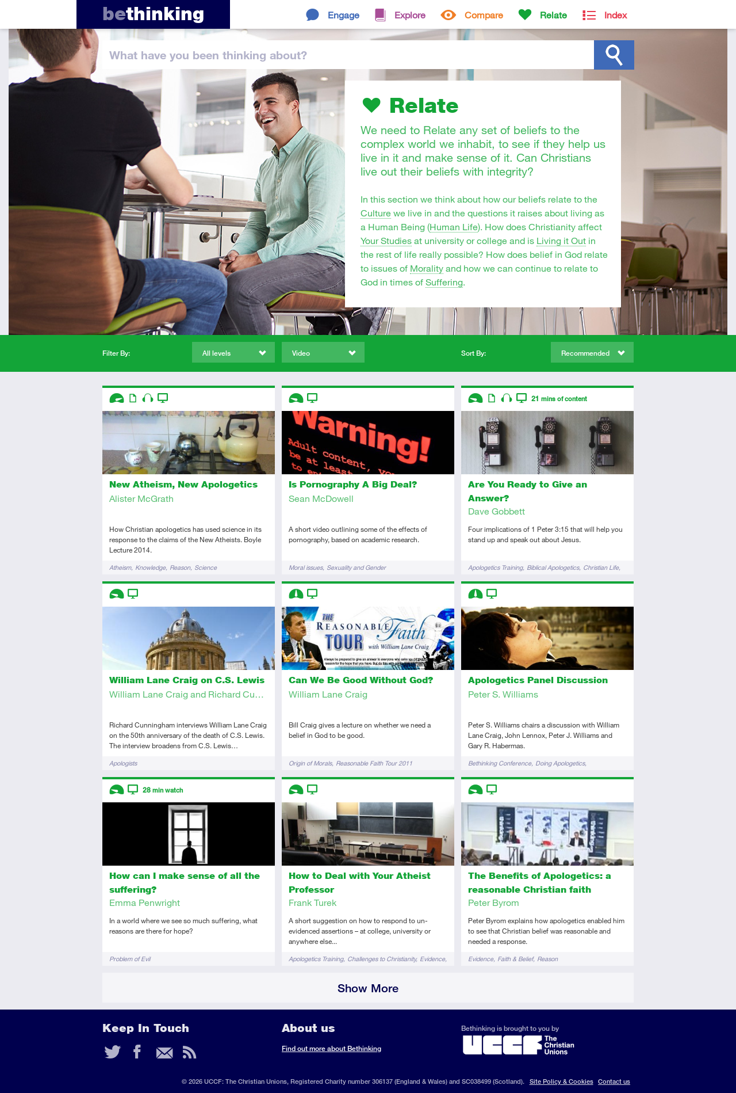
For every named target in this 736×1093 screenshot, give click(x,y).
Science (205, 567)
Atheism (120, 567)
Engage (343, 14)
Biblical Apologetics (553, 567)
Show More (368, 988)
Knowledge (150, 567)
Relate (553, 14)
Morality (426, 267)
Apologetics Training (495, 567)
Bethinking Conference (499, 763)
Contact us (614, 1081)
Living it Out (561, 240)
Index (615, 14)
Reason (180, 567)
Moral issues (306, 567)
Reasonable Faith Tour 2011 (374, 763)
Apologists (123, 763)
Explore (409, 14)
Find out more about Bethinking (331, 1048)
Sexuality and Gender (356, 567)
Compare (484, 14)
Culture (376, 212)
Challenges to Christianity (381, 958)
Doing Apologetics (560, 763)
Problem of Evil (129, 958)
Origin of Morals (310, 763)
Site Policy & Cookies (561, 1081)
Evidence (432, 958)
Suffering (444, 281)
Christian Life (601, 567)
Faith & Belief (515, 958)
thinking (153, 13)
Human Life (454, 226)
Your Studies (386, 240)
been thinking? (208, 55)
